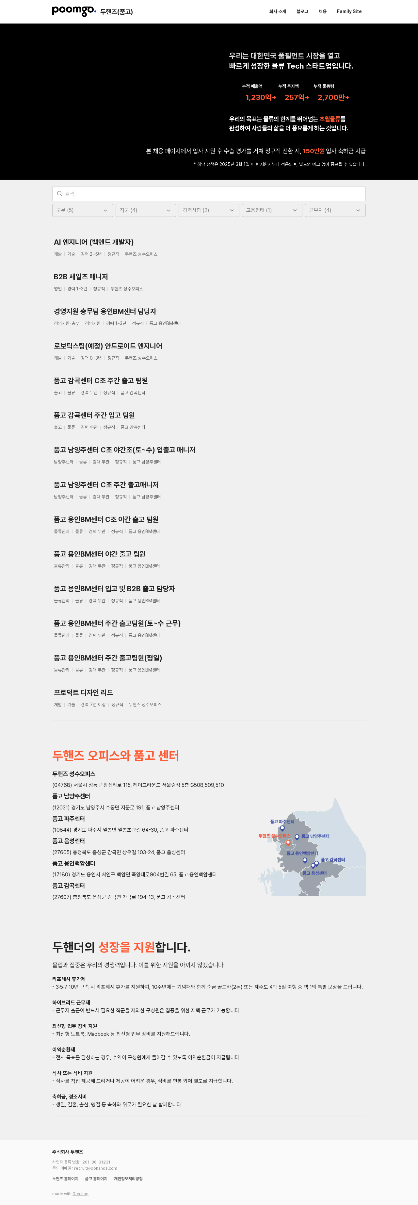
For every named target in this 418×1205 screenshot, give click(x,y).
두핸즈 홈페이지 (65, 1167)
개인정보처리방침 (128, 1167)
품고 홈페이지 (96, 1167)
